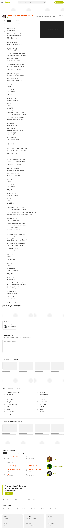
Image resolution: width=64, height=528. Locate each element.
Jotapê (10, 305)
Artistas (6, 521)
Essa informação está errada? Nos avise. (22, 302)
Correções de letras (30, 525)
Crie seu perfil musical (31, 518)
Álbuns (5, 523)
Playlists (6, 525)
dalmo (19, 305)
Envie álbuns (29, 521)
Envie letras (28, 523)
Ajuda (48, 518)
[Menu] (2, 2)
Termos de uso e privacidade (54, 521)
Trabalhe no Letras (51, 525)
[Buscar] (44, 2)
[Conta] (62, 2)
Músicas (6, 518)
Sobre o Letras (50, 523)
